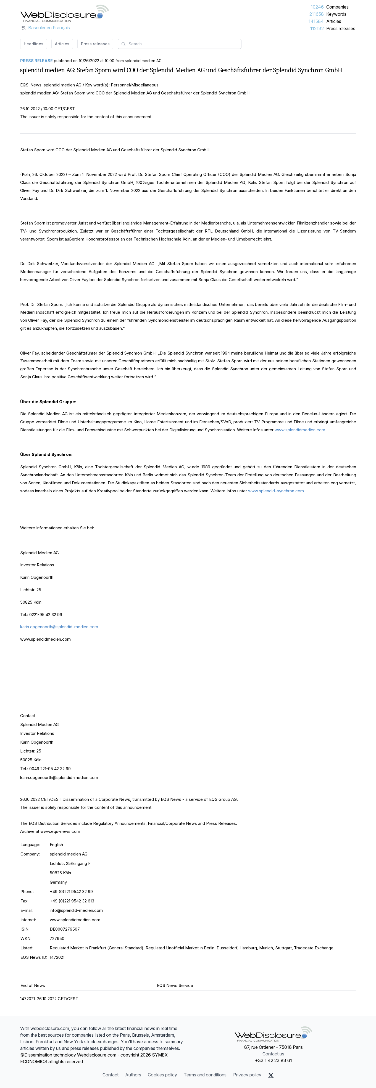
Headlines (33, 43)
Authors (133, 1075)
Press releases (340, 28)
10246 (317, 7)
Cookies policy (162, 1075)
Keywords (336, 14)
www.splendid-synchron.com (276, 490)
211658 (316, 14)
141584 (316, 21)
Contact (110, 1075)
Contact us (273, 1054)
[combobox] (179, 44)
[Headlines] (64, 13)
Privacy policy (247, 1075)
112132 (317, 28)
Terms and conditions (205, 1075)
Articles (333, 21)
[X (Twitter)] (271, 1075)
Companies (337, 7)
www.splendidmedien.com (300, 429)
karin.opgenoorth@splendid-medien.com (59, 626)
